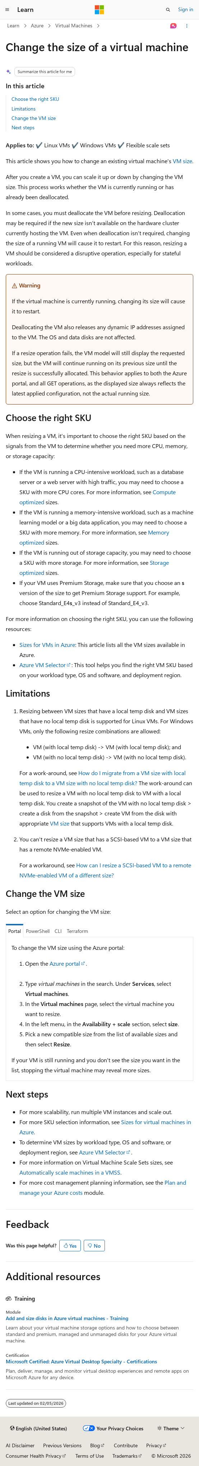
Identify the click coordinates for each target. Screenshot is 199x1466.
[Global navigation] (7, 9)
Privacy (154, 1445)
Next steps (22, 127)
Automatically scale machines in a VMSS (69, 1172)
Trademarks (125, 1455)
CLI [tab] (58, 931)
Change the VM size (33, 118)
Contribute (126, 1445)
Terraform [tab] (77, 931)
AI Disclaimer (20, 1445)
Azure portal (65, 963)
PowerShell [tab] (38, 931)
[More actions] (187, 26)
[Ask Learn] (174, 26)
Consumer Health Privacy (33, 1455)
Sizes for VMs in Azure (47, 644)
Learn (13, 25)
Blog (95, 1445)
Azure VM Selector (42, 665)
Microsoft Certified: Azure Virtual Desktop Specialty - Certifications (81, 1361)
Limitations (23, 108)
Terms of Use (89, 1455)
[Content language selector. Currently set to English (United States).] (38, 1428)
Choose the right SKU (35, 98)
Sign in (185, 9)
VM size (182, 161)
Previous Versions (62, 1445)
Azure (37, 25)
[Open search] (168, 9)
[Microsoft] (99, 9)
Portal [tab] (14, 931)
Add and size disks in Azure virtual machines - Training (67, 1318)
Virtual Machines (73, 25)
